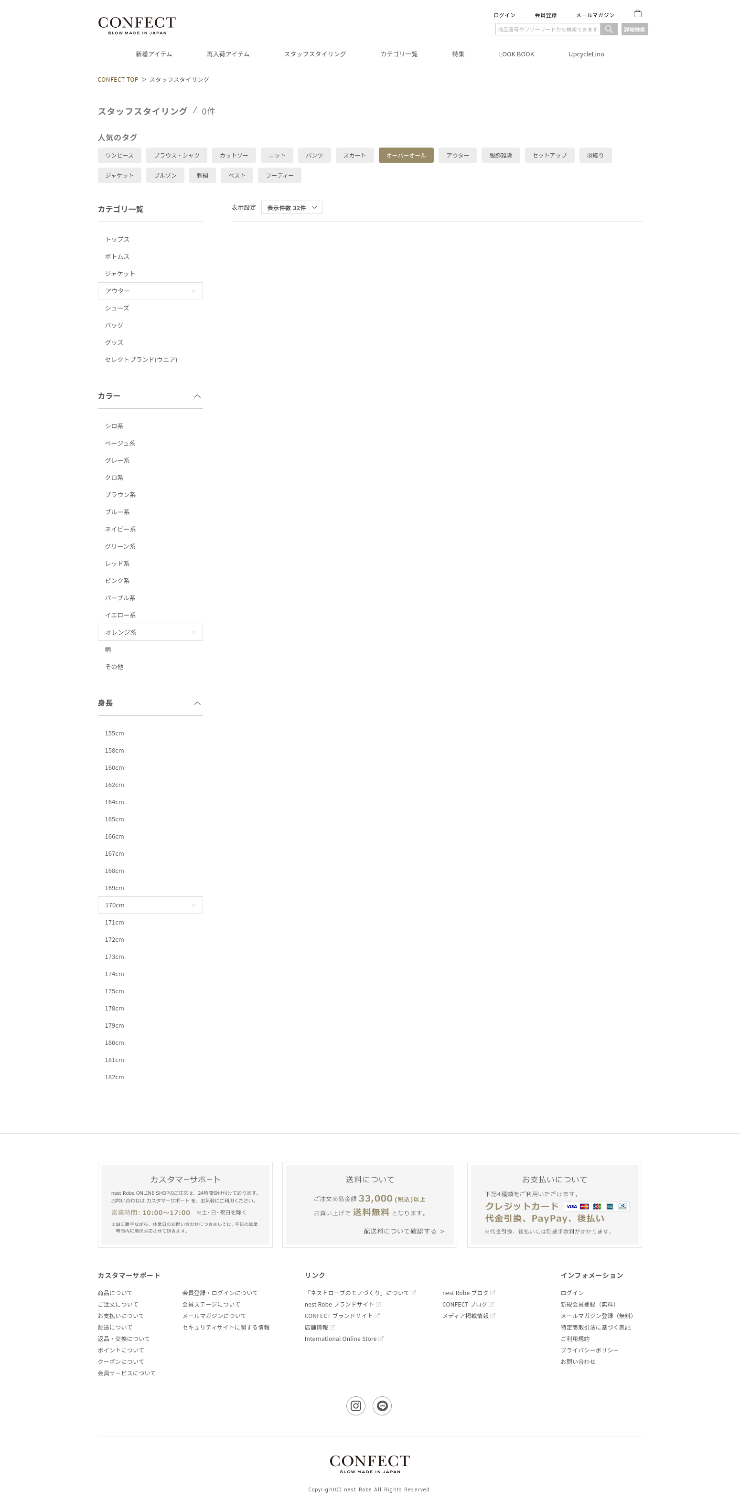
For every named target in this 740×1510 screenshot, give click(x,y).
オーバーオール (406, 155)
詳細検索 (634, 29)
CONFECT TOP (118, 79)
